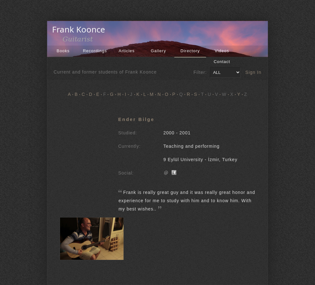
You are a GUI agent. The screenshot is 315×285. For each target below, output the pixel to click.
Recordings (95, 50)
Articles (126, 50)
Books (63, 50)
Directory (190, 50)
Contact (222, 61)
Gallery (158, 50)
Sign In (253, 72)
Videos (222, 50)
